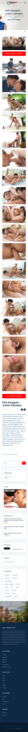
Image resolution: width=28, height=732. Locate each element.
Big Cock (7, 578)
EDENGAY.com (19, 728)
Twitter (4, 715)
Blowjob (15, 578)
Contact (4, 713)
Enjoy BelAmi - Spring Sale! (14, 54)
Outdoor (14, 590)
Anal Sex (7, 593)
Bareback (15, 575)
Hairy (11, 587)
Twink (16, 596)
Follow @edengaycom (16, 549)
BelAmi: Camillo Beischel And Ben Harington (13, 533)
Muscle (7, 590)
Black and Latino (9, 584)
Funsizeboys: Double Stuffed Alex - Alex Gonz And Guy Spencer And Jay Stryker (14, 520)
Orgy (6, 587)
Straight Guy (8, 596)
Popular (10, 16)
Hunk (17, 587)
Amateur (7, 575)
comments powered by (9, 454)
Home (5, 16)
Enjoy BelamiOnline (14, 396)
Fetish (18, 584)
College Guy (8, 581)
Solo (13, 593)
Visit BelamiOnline (10, 614)
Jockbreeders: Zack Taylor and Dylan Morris (14, 527)
